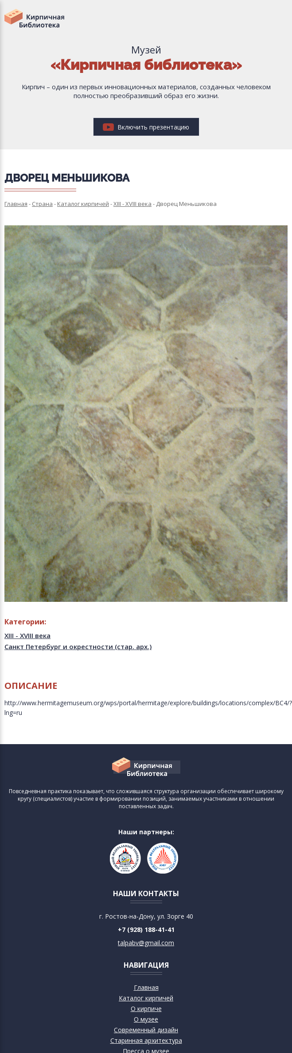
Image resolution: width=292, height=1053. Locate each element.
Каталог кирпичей (146, 998)
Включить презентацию (146, 127)
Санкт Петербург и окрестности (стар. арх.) (78, 646)
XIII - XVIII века (27, 635)
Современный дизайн (146, 1030)
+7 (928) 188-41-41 (146, 929)
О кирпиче (146, 1008)
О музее (146, 1019)
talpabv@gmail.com (146, 943)
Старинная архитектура (146, 1040)
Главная (146, 987)
